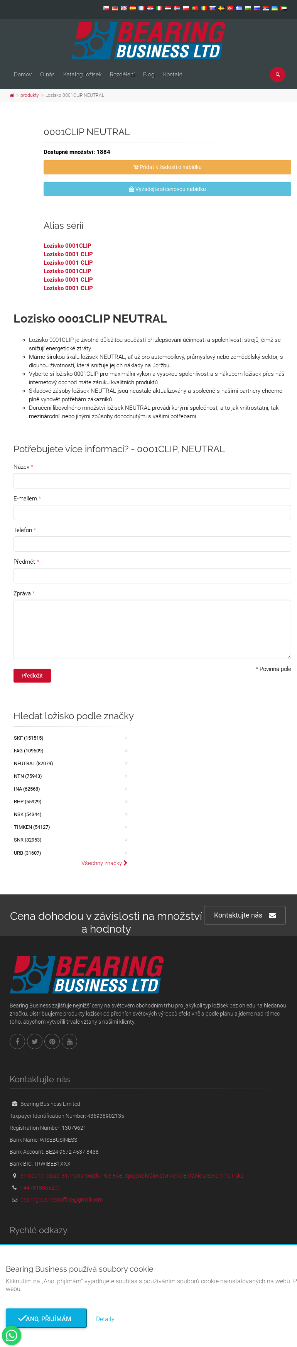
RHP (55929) (28, 801)
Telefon (23, 530)
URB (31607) (27, 853)
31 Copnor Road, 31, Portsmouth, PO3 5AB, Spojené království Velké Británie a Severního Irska (132, 1176)
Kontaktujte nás (245, 915)
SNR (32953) (28, 840)
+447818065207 (40, 1188)
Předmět (24, 561)
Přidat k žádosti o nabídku (167, 167)
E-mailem (25, 498)
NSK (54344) (28, 814)
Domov (23, 74)
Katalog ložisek (82, 74)
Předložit (32, 676)
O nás (47, 74)
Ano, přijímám (46, 1319)
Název (21, 466)
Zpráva (22, 593)
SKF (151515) (29, 738)
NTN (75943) (28, 776)
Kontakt (172, 74)
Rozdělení (122, 74)
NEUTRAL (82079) (33, 763)
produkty (29, 95)
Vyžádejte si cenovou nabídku (167, 189)
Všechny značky (104, 863)
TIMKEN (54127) (32, 827)
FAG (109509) (29, 751)
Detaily (105, 1319)
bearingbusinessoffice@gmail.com (61, 1200)
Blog (149, 74)
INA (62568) (27, 789)
